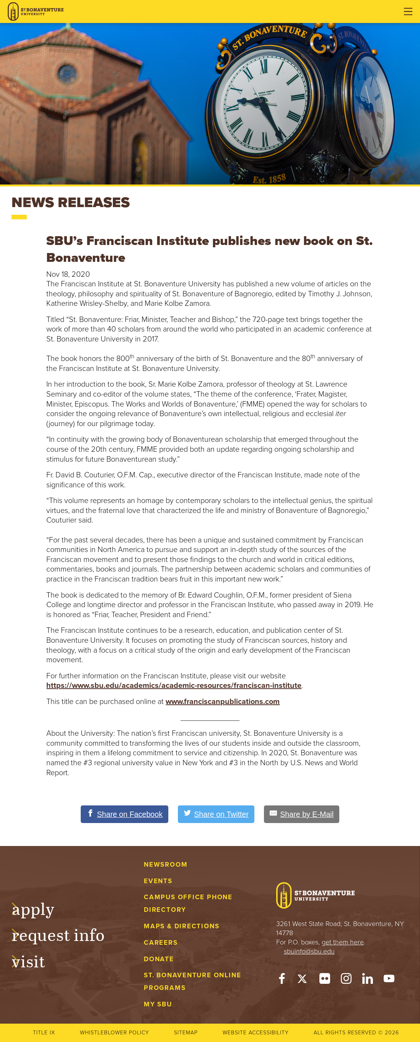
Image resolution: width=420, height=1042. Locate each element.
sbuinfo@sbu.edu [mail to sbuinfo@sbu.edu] (309, 951)
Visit (35, 960)
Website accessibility (256, 1032)
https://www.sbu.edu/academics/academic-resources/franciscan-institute (173, 685)
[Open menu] (408, 11)
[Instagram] (346, 980)
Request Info (65, 934)
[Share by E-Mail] (303, 814)
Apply (40, 907)
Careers (161, 943)
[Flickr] (324, 980)
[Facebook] (282, 980)
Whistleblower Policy (114, 1032)
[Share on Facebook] (123, 814)
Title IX (44, 1032)
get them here (343, 942)
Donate (159, 959)
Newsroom (165, 865)
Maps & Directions (181, 926)
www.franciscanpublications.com (223, 701)
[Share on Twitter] (216, 814)
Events (158, 881)
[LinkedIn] (367, 980)
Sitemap (186, 1032)
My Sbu (158, 1004)
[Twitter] (303, 980)
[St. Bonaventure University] (35, 11)
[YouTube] (389, 980)
